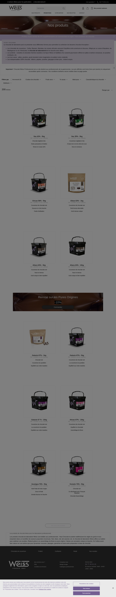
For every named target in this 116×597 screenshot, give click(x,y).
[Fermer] (113, 588)
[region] (58, 588)
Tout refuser (86, 588)
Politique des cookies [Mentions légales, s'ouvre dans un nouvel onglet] (45, 589)
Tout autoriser (86, 593)
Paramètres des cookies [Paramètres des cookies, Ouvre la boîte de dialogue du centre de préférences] (86, 583)
